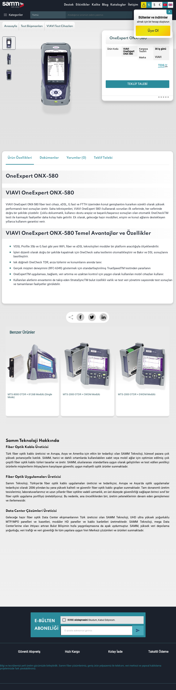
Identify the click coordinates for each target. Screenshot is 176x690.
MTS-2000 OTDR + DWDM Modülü (136, 394)
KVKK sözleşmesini (78, 620)
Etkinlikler (83, 4)
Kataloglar (118, 4)
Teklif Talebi (137, 84)
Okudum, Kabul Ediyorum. (88, 620)
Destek (69, 4)
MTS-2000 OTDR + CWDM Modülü (81, 394)
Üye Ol (153, 31)
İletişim (133, 4)
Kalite (96, 4)
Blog (105, 4)
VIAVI (158, 57)
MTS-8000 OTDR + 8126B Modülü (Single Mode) (30, 396)
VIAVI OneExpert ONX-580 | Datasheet (162, 65)
